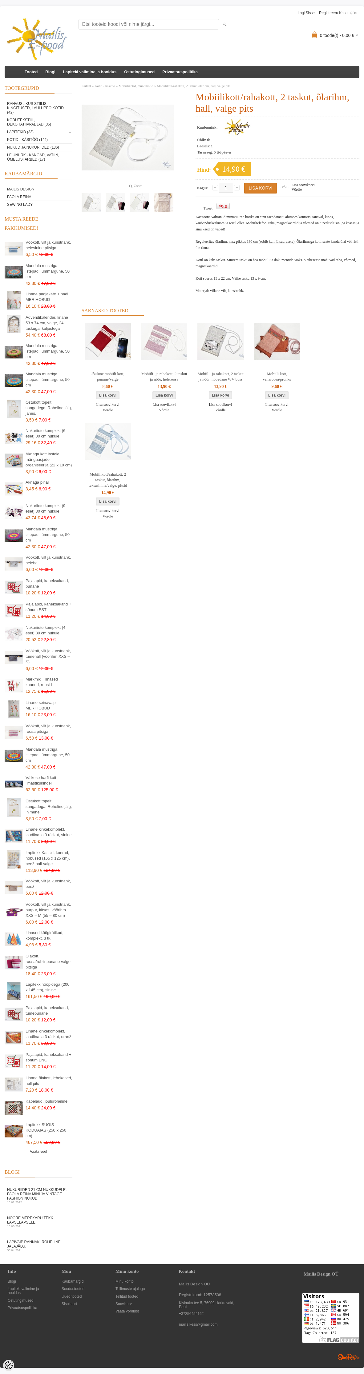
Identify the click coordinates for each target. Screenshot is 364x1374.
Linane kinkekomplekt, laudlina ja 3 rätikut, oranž (48, 1034)
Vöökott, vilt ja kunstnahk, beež (48, 884)
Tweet (208, 208)
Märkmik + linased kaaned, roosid (42, 682)
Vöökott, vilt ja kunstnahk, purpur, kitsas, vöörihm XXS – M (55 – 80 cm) (48, 910)
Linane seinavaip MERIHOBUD (41, 705)
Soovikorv (123, 1304)
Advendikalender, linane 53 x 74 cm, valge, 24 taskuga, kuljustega (47, 323)
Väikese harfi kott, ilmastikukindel (41, 780)
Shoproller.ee (348, 1357)
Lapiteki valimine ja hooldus (89, 72)
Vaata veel (38, 1151)
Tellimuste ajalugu (130, 1289)
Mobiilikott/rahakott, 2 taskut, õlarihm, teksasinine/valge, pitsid (108, 480)
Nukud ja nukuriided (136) (33, 147)
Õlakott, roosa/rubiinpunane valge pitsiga (48, 961)
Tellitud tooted (126, 1297)
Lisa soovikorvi (303, 185)
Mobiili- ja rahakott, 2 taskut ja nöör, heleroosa (164, 376)
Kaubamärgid (72, 1282)
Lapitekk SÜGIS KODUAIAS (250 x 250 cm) (46, 1130)
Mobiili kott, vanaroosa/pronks (277, 376)
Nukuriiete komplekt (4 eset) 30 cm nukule (45, 630)
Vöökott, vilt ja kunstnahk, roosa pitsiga (48, 729)
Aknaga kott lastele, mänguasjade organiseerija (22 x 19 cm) (49, 459)
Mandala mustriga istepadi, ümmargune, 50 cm (48, 271)
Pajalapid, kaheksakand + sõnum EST (48, 607)
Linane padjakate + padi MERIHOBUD (47, 297)
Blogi (50, 72)
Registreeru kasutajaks (338, 13)
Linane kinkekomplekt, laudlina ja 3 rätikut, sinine (49, 832)
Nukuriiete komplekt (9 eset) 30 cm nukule (45, 508)
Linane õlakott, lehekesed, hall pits (49, 1081)
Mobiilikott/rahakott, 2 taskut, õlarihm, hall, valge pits (193, 86)
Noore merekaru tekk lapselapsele (38, 1222)
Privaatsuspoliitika (180, 72)
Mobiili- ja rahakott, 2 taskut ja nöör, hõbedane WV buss (220, 376)
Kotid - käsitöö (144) (27, 140)
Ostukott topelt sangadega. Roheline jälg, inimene (49, 806)
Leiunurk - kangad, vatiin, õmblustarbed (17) (33, 157)
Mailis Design (20, 189)
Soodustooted (73, 1289)
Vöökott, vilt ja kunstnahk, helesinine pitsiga (48, 245)
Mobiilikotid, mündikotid (136, 86)
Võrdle (297, 189)
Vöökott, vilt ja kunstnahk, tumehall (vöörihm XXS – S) (48, 656)
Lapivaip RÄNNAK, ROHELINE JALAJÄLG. (38, 1246)
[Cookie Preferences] (8, 1365)
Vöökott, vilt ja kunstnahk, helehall (48, 560)
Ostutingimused (139, 72)
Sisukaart (69, 1304)
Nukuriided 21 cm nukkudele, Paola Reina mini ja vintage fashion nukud (38, 1196)
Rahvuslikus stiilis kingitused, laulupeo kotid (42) (35, 108)
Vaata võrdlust (127, 1311)
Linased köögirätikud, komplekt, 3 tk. (44, 935)
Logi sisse (306, 13)
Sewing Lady (20, 204)
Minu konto (124, 1282)
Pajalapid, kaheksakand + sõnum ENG (48, 1057)
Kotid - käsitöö (105, 86)
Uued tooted (72, 1297)
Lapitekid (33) (20, 132)
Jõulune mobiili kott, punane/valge (107, 376)
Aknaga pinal (37, 482)
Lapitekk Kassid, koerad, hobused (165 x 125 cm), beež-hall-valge (48, 858)
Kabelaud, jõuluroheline (46, 1101)
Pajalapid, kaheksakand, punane (47, 583)
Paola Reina (19, 197)
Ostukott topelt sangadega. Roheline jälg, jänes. (49, 408)
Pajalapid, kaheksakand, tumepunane (47, 1010)
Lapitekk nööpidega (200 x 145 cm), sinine (47, 987)
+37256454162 (191, 1314)
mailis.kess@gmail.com (198, 1325)
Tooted (31, 72)
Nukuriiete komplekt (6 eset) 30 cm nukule (45, 433)
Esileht (86, 86)
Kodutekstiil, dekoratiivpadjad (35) (29, 122)
